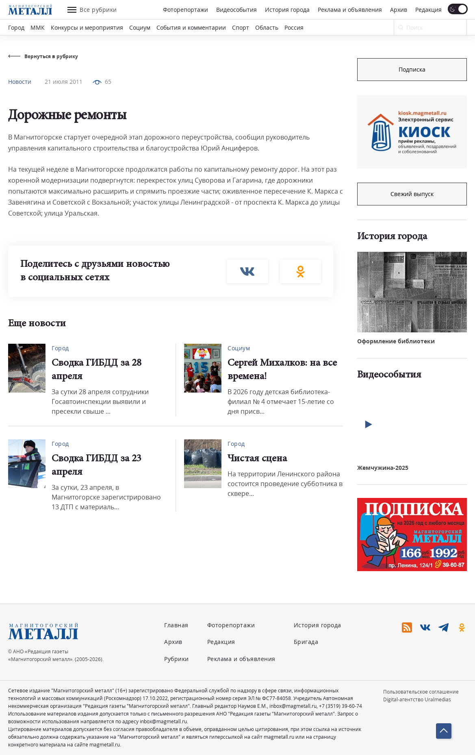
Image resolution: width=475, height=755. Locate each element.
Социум (139, 27)
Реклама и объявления (350, 9)
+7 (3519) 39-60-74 (340, 706)
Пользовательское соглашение (421, 691)
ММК (37, 27)
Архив (398, 9)
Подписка (412, 69)
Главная (176, 625)
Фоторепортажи (185, 9)
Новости (19, 81)
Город (16, 27)
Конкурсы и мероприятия (87, 27)
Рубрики (176, 659)
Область (266, 27)
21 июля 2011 (63, 81)
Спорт (240, 27)
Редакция (428, 9)
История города (287, 9)
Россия (294, 27)
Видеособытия (236, 9)
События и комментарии (191, 27)
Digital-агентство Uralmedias (417, 699)
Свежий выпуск (412, 194)
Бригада (306, 642)
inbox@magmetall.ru (293, 706)
